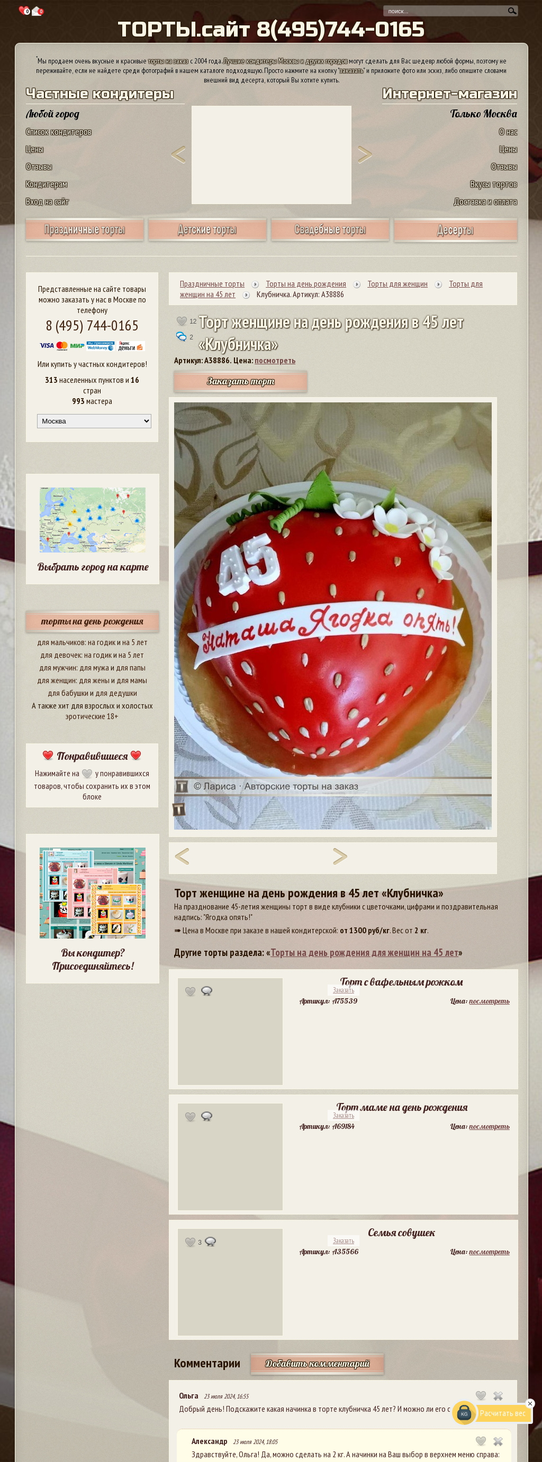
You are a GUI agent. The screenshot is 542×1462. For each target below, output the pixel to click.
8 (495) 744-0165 (92, 325)
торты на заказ (168, 61)
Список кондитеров (59, 131)
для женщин (56, 680)
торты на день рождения (92, 621)
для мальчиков (61, 642)
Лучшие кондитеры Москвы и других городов (285, 61)
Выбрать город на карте (93, 566)
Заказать (343, 990)
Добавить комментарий (317, 1363)
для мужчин (57, 667)
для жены (94, 680)
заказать (351, 70)
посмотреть (275, 360)
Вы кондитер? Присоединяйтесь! (92, 959)
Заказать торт (240, 381)
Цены (34, 149)
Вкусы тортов (494, 184)
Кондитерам (46, 184)
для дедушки (116, 692)
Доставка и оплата (485, 201)
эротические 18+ (92, 716)
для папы (131, 667)
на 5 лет (135, 642)
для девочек (60, 654)
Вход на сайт (47, 201)
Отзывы (39, 166)
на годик (101, 642)
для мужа (94, 667)
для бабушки (68, 692)
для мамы (131, 680)
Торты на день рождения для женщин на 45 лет (364, 952)
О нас (508, 131)
